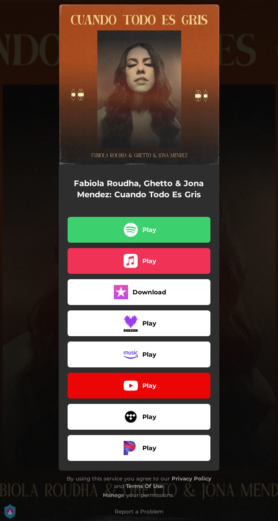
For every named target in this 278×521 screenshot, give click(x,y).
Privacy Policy (191, 478)
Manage (114, 495)
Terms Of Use (144, 486)
